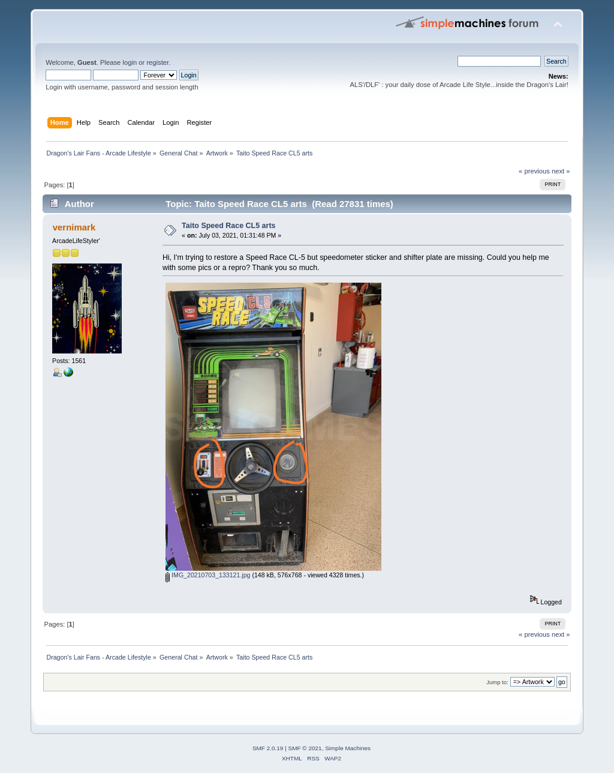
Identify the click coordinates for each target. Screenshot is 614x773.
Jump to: (497, 682)
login (129, 62)
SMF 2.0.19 (268, 748)
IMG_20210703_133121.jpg (207, 575)
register (157, 62)
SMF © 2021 (305, 748)
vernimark (74, 227)
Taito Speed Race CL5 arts (228, 225)
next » (561, 171)
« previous (534, 171)
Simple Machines (348, 748)
